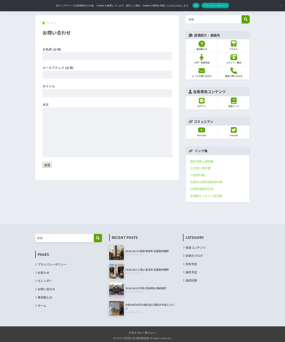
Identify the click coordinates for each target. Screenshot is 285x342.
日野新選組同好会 (201, 189)
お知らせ (43, 273)
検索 (246, 19)
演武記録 (191, 280)
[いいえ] (280, 5)
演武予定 (191, 272)
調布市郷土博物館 (201, 161)
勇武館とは (45, 297)
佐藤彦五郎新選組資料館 (206, 182)
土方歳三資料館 (200, 168)
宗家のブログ (194, 256)
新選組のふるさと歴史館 (206, 196)
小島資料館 (197, 175)
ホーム (42, 305)
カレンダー (45, 281)
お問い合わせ (46, 289)
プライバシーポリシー (52, 264)
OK (196, 5)
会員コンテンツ (195, 247)
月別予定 (191, 264)
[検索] (98, 238)
